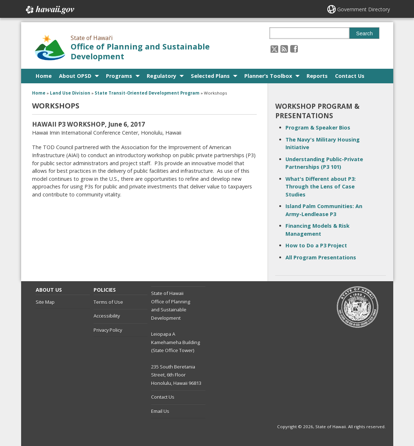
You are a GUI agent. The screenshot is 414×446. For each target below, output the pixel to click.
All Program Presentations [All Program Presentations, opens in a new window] (320, 257)
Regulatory (161, 75)
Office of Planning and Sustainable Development (140, 51)
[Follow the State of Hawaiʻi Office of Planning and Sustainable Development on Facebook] (294, 49)
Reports (317, 75)
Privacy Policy (108, 330)
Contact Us (349, 75)
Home (44, 75)
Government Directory (363, 9)
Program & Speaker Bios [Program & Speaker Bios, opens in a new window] (317, 127)
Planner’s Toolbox (268, 75)
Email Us (160, 411)
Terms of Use (108, 302)
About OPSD (75, 75)
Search (364, 33)
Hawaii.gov (49, 9)
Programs (119, 75)
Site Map (45, 302)
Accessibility (107, 315)
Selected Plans (210, 75)
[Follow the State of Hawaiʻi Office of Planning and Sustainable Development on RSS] (284, 49)
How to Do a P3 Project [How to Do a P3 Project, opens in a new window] (316, 245)
